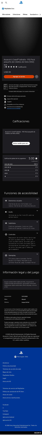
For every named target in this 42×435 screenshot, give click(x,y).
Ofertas (25, 14)
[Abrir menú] (2, 3)
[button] (13, 108)
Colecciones (16, 14)
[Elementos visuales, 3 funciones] (21, 203)
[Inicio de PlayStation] (21, 2)
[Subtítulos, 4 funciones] (21, 225)
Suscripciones (34, 14)
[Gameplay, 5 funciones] (21, 258)
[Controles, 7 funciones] (21, 241)
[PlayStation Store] (8, 8)
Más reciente (6, 14)
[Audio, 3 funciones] (21, 214)
